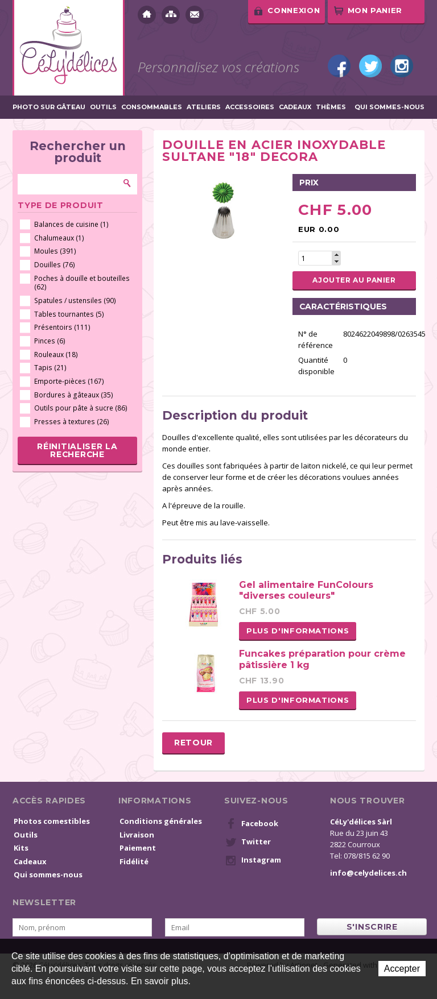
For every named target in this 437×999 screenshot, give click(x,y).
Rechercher (127, 183)
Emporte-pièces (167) (69, 381)
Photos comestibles (52, 821)
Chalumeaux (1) (59, 238)
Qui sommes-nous (389, 107)
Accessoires (249, 107)
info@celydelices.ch (368, 873)
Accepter (402, 968)
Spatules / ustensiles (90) (75, 300)
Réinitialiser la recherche (77, 450)
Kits (21, 848)
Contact (194, 15)
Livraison (136, 835)
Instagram (401, 66)
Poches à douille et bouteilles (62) (82, 282)
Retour (193, 742)
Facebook (339, 66)
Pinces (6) (49, 341)
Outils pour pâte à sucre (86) (80, 408)
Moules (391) (55, 251)
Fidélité (134, 861)
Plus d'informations (297, 630)
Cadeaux (295, 107)
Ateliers (204, 107)
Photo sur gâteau (49, 107)
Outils (103, 107)
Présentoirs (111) (62, 327)
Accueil (147, 15)
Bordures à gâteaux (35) (73, 395)
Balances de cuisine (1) (71, 224)
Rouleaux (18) (56, 354)
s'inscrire (372, 927)
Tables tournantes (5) (69, 314)
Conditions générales (160, 821)
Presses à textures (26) (71, 421)
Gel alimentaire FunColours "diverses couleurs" (306, 590)
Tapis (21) (50, 367)
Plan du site (171, 15)
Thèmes (331, 107)
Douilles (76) (54, 265)
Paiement (137, 848)
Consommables (151, 107)
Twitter (370, 66)
